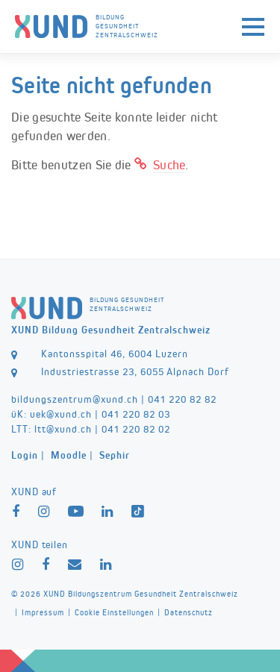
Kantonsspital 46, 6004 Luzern (114, 353)
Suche (169, 164)
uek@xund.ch (61, 414)
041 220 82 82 (182, 399)
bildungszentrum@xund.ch (74, 399)
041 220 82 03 (136, 414)
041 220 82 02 (136, 429)
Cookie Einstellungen (114, 612)
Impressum (43, 612)
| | (70, 455)
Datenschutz (188, 612)
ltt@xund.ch (63, 429)
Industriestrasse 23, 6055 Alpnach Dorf (135, 371)
